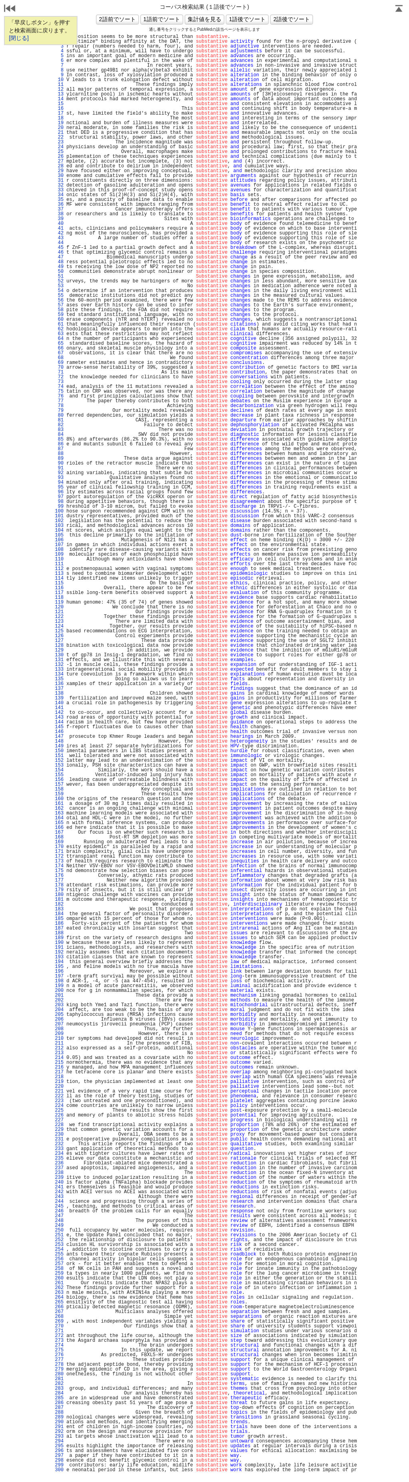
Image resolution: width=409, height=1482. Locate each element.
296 (59, 1451)
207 (59, 1024)
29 (59, 171)
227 (59, 1120)
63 (59, 334)
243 (59, 1197)
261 (59, 1283)
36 (59, 204)
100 (59, 511)
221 (59, 1091)
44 (59, 243)
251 (59, 1235)
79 (59, 410)
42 (59, 233)
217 (59, 1072)
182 (59, 904)
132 (59, 664)
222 (59, 1096)
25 (59, 152)
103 (59, 525)
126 (59, 636)
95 (59, 487)
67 (59, 353)
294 (59, 1441)
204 (59, 1010)
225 (59, 1110)
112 (59, 569)
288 (59, 1412)
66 (59, 348)
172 (59, 856)
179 (59, 890)
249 (59, 1225)
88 (59, 454)
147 (59, 736)
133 (59, 669)
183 (59, 909)
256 (59, 1259)
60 (59, 319)
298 (59, 1460)
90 (59, 463)
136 (59, 684)
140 (59, 703)
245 (59, 1206)
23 (59, 142)
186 (59, 923)
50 (59, 271)
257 (59, 1264)
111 (59, 564)
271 (59, 1331)
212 (59, 1048)
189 (59, 938)
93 (59, 478)
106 (59, 540)
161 (59, 804)
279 (59, 1369)
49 (59, 267)
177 (59, 880)
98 (59, 502)
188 (59, 933)
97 (59, 497)
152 (59, 760)
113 (59, 573)
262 (59, 1288)
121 (59, 612)
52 (59, 281)
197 (59, 976)
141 (59, 708)
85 (59, 439)
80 (59, 415)
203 (59, 1005)
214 (59, 1058)
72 (59, 377)
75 (59, 391)
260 (59, 1278)
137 (59, 688)
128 (59, 645)
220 (59, 1086)
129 (59, 650)
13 (59, 94)
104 (59, 530)
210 (59, 1038)
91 (59, 468)
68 (59, 358)
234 (59, 1153)
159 (59, 794)
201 (59, 995)
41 (59, 228)
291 (59, 1427)
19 (59, 123)
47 (59, 257)
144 (59, 722)
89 (59, 458)
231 (59, 1139)
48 (59, 262)
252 (59, 1240)
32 (59, 185)
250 (59, 1230)
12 (59, 89)
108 (59, 549)
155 (59, 775)
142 (59, 712)
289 (59, 1417)
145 (59, 727)
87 (59, 449)
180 (59, 895)
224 (59, 1106)
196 (59, 971)
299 (59, 1465)
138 (59, 693)
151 (59, 756)
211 (59, 1043)
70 (59, 367)
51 (59, 276)
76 (59, 396)
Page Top (399, 9)
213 (59, 1053)
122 (59, 617)
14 (59, 99)
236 (59, 1163)
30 (59, 176)
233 (59, 1149)
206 (59, 1019)
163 (59, 813)
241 (59, 1187)
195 (59, 966)
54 (59, 291)
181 (59, 899)
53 (59, 286)
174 (59, 866)
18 (59, 118)
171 (59, 851)
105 (59, 535)
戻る (10, 9)
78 (59, 406)
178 (59, 885)
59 (59, 315)
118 (59, 597)
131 (59, 660)
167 (59, 832)
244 (59, 1201)
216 (59, 1067)
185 (59, 919)
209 (59, 1034)
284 (59, 1393)
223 (59, 1101)
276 (59, 1355)
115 (59, 583)
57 (59, 305)
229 (59, 1129)
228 (59, 1125)
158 (59, 789)
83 (59, 430)
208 (59, 1029)
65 (59, 343)
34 (59, 195)
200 (59, 990)
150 (59, 751)
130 (59, 655)
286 (59, 1403)
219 (59, 1082)
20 (59, 128)
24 (59, 147)
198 (59, 981)
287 (59, 1407)
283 (59, 1388)
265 (59, 1302)
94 (59, 482)
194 (59, 962)
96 (59, 492)
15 (59, 104)
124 (59, 626)
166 (59, 827)
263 (59, 1292)
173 (59, 861)
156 (59, 780)
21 (59, 132)
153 (59, 765)
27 (59, 161)
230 (59, 1134)
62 (59, 329)
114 (59, 578)
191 (59, 947)
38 (59, 214)
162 (59, 808)
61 (59, 324)
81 (59, 420)
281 (59, 1379)
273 (59, 1340)
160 (59, 799)
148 (59, 741)
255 (59, 1254)
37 (59, 209)
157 (59, 784)
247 (59, 1216)
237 (59, 1168)
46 (59, 252)
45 (59, 247)
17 (59, 113)
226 (59, 1115)
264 (59, 1297)
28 (59, 166)
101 (59, 516)
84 (59, 434)
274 (59, 1345)
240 (59, 1182)
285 (59, 1398)
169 (59, 842)
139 (59, 698)
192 (59, 952)
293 (59, 1436)
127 (59, 641)
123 (59, 621)
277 (59, 1360)
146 (59, 732)
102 (59, 521)
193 (59, 957)
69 (59, 363)
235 (59, 1158)
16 (59, 108)
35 (59, 200)
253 (59, 1245)
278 (59, 1364)
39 (59, 219)
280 (59, 1374)
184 (59, 914)
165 (59, 823)
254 (59, 1249)
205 (59, 1014)
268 (59, 1316)
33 (59, 190)
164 (59, 818)
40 (59, 223)
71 (59, 372)
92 (59, 473)
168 (59, 837)
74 (59, 386)
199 (59, 986)
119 (59, 602)
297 (59, 1455)
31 (59, 180)
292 (59, 1431)
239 (59, 1177)
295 (59, 1446)
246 (59, 1211)
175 (59, 871)
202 (59, 1000)
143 (59, 717)
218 (59, 1077)
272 (59, 1336)
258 (59, 1268)
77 (59, 401)
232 (59, 1144)
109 (59, 554)
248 (59, 1221)
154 (59, 770)
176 (59, 875)
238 (59, 1173)
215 (59, 1062)
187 (59, 928)
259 (59, 1273)
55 (59, 295)
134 (59, 674)
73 (59, 382)
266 (59, 1307)
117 (59, 593)
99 (59, 506)
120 (59, 607)
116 (59, 588)
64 (59, 339)
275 (59, 1350)
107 (59, 545)
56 (59, 300)
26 (59, 156)
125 (59, 631)
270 (59, 1326)
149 (59, 746)
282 (59, 1384)
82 (59, 425)
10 (59, 80)
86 (59, 444)
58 (59, 310)
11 (59, 84)
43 (59, 238)
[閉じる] (19, 38)
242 (59, 1192)
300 (59, 1470)
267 (59, 1312)
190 (59, 943)
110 (59, 559)
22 (59, 137)
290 (59, 1422)
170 (59, 847)
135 (59, 679)
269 (59, 1321)
